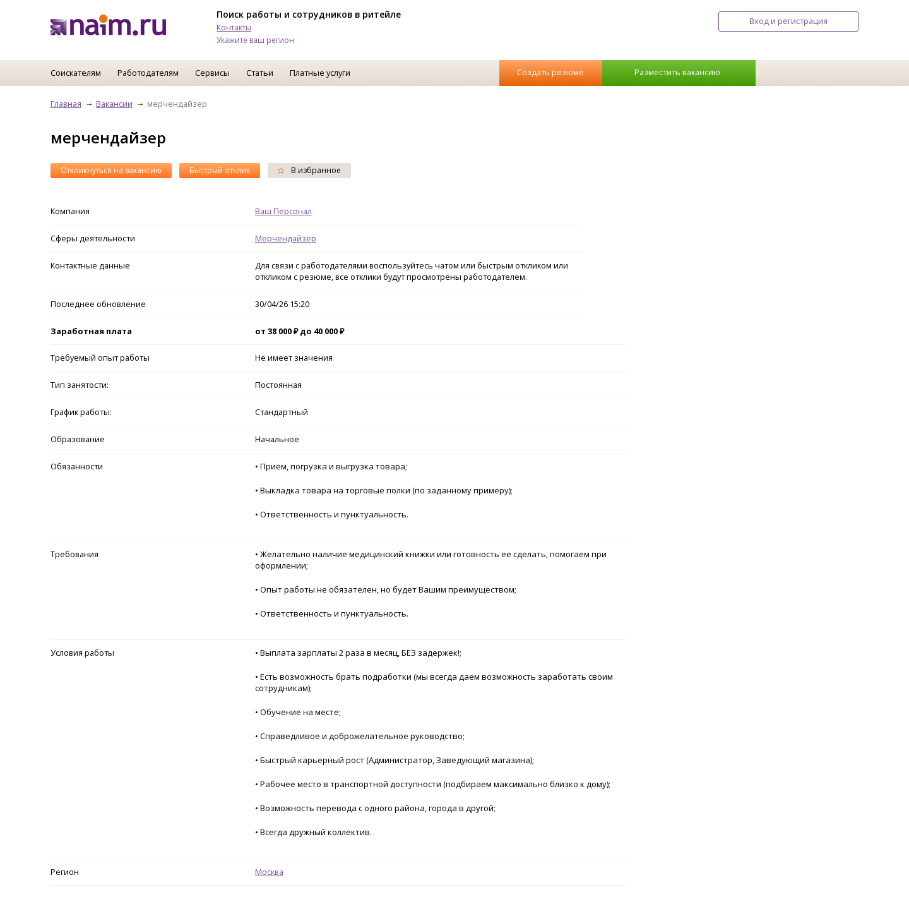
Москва (269, 871)
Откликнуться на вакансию (111, 170)
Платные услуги (320, 72)
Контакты (234, 27)
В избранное (309, 170)
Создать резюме (550, 72)
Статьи (259, 72)
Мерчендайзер (285, 238)
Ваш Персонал (283, 211)
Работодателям (148, 72)
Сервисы (212, 72)
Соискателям (75, 72)
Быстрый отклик (219, 170)
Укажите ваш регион (255, 40)
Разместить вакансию (677, 72)
